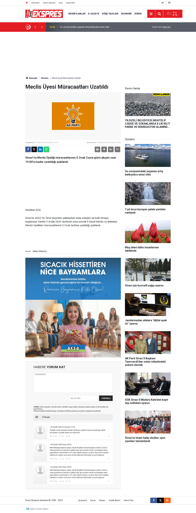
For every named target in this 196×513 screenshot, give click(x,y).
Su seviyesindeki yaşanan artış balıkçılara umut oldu (84, 27)
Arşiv (61, 3)
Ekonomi (126, 13)
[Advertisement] (98, 52)
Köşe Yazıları (110, 13)
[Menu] (151, 13)
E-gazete (93, 13)
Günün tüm (161, 27)
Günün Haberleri (49, 3)
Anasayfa (31, 78)
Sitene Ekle (70, 3)
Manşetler (35, 3)
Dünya (138, 13)
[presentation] (35, 27)
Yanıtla (54, 436)
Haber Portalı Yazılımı (39, 509)
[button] (104, 149)
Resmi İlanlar (76, 13)
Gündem (44, 78)
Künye (93, 500)
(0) (62, 436)
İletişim (102, 500)
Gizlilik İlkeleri (114, 500)
